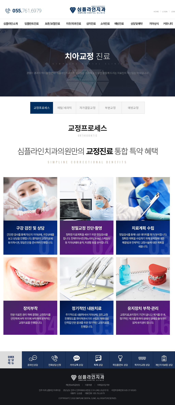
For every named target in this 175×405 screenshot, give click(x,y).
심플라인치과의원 (87, 9)
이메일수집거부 (103, 384)
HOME (156, 11)
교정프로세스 (42, 108)
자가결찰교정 (87, 108)
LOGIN (164, 11)
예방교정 (133, 108)
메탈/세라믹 (64, 108)
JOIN (173, 11)
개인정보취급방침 (73, 384)
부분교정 (110, 108)
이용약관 (88, 384)
